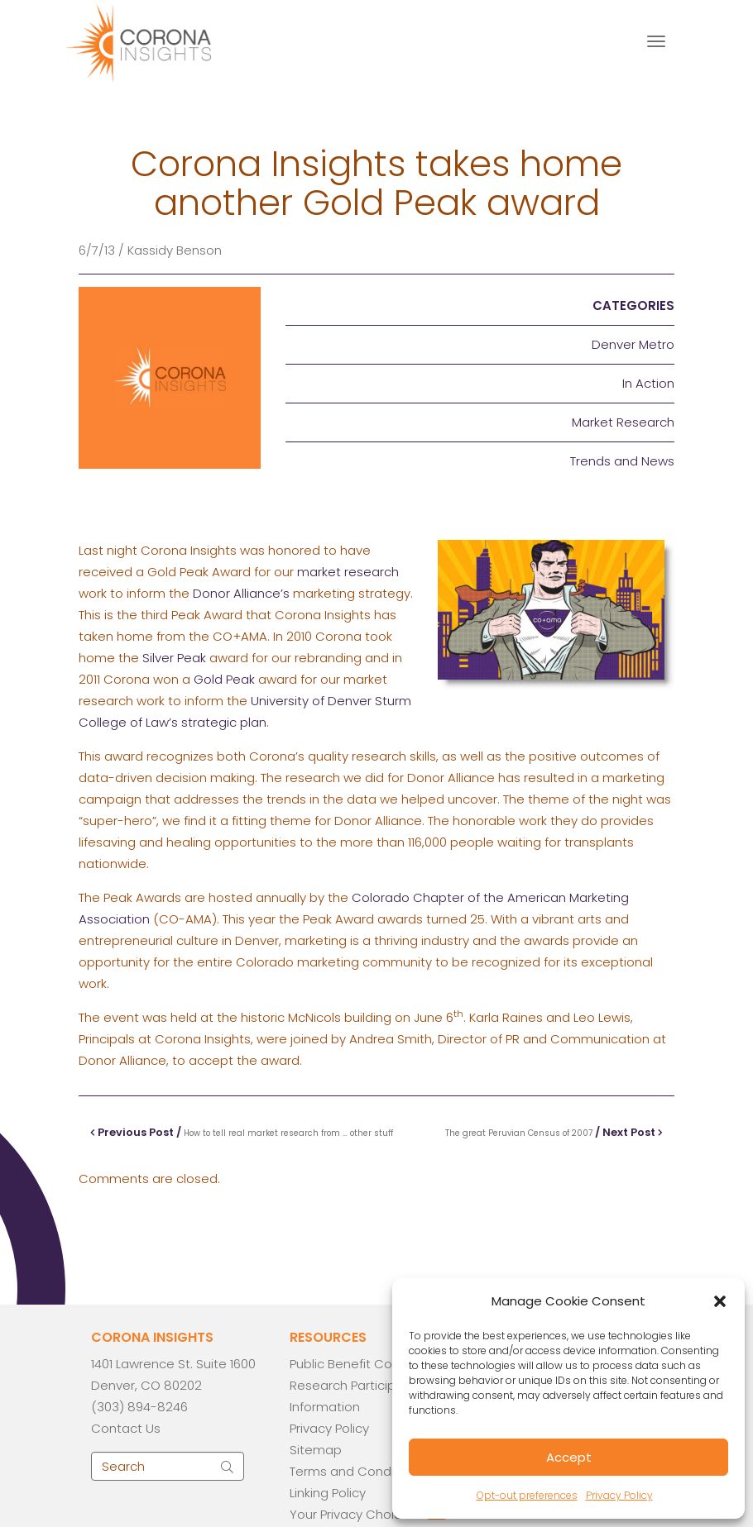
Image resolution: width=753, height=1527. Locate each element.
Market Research (623, 422)
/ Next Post (554, 1132)
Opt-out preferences (527, 1495)
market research (348, 571)
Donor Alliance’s (241, 593)
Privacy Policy (619, 1495)
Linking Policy (328, 1492)
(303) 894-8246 (139, 1406)
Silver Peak (174, 657)
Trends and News (622, 461)
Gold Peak (224, 679)
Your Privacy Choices (353, 1514)
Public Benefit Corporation (369, 1363)
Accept (569, 1457)
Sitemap (316, 1449)
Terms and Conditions (357, 1471)
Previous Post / (241, 1132)
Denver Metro (633, 344)
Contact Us (126, 1428)
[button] (720, 1301)
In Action (648, 383)
